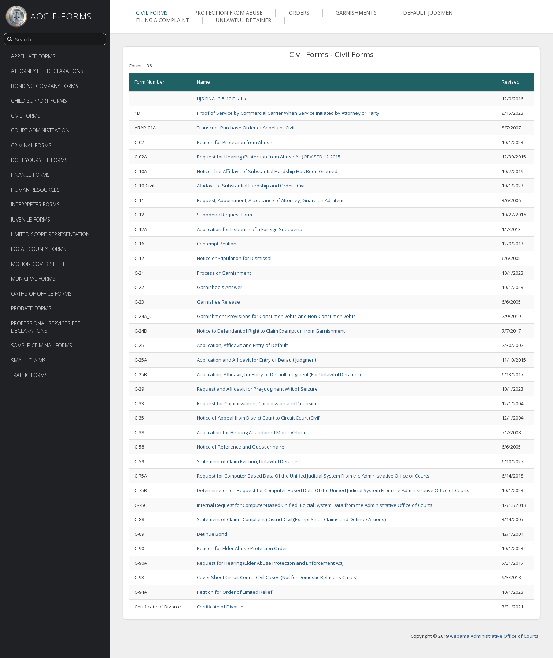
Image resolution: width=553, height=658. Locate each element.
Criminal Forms (31, 145)
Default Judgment (429, 12)
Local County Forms (38, 248)
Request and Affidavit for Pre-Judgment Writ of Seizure (257, 388)
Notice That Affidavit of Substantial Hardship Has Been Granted (267, 171)
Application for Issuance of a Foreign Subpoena (249, 229)
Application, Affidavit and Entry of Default (242, 345)
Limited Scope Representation (50, 234)
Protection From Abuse (228, 12)
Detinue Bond (212, 534)
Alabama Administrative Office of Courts (494, 636)
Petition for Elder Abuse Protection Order (242, 548)
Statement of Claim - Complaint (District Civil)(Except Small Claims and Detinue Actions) (291, 519)
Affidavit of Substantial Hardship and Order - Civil (251, 185)
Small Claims (28, 360)
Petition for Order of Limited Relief (234, 592)
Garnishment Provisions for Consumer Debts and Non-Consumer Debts (276, 316)
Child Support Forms (39, 100)
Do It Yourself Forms (39, 160)
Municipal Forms (33, 278)
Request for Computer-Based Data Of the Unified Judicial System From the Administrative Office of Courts (313, 475)
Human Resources (35, 189)
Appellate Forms (33, 56)
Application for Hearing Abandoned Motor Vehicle (252, 432)
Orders (299, 12)
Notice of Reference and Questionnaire (240, 446)
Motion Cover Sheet (38, 263)
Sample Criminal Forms (41, 345)
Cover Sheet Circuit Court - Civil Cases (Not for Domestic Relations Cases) (277, 577)
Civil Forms (25, 115)
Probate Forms (31, 308)
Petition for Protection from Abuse (234, 142)
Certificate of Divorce (220, 606)
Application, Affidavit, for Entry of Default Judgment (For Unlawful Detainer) (279, 374)
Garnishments (356, 12)
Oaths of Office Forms (41, 293)
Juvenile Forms (30, 219)
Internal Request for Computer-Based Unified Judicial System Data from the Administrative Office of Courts (314, 505)
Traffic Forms (29, 375)
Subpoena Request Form (224, 214)
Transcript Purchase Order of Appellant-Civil (245, 127)
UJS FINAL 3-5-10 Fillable (222, 98)
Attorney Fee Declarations (47, 70)
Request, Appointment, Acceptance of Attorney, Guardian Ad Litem (270, 200)
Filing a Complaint (162, 20)
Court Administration (40, 130)
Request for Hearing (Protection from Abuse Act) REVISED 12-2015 (268, 156)
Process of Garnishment (224, 273)
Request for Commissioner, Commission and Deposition (259, 403)
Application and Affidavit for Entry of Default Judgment (256, 360)
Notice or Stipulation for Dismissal (234, 258)
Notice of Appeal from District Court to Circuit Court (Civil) (258, 417)
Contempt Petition (216, 243)
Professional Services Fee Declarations (45, 327)
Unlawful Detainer (243, 20)
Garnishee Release (218, 302)
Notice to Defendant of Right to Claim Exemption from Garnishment (271, 331)
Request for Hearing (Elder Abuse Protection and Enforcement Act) (270, 563)
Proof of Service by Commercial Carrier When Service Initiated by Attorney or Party (288, 113)
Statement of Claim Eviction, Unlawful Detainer (248, 461)
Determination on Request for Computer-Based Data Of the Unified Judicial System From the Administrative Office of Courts (333, 490)
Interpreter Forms (35, 204)
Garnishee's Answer (219, 287)
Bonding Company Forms (44, 86)
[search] (9, 39)
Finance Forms (30, 174)
